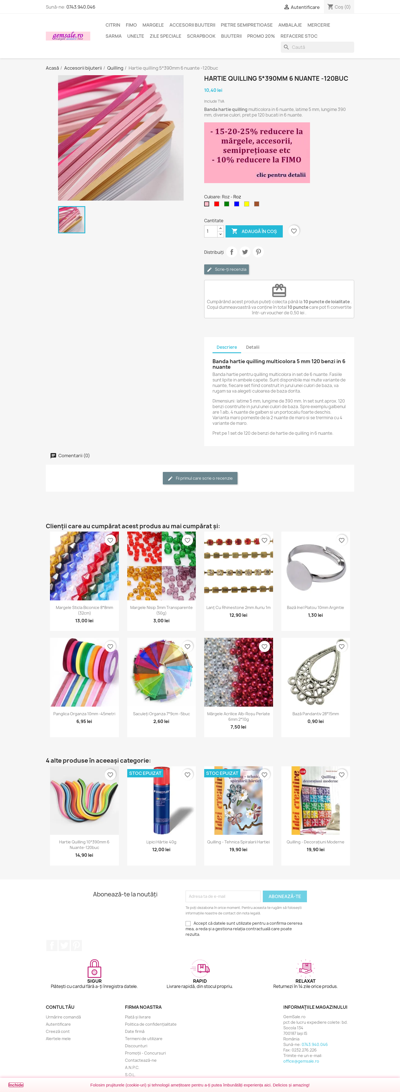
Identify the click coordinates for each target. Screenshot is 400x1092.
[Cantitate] (211, 231)
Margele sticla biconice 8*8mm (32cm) (84, 610)
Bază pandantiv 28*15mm (315, 713)
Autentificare (58, 1024)
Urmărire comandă (63, 1017)
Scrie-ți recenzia (226, 269)
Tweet (245, 251)
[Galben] (247, 205)
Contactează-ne (141, 1060)
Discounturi (136, 1045)
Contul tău (60, 1007)
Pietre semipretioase (247, 25)
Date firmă (134, 1031)
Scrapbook (201, 36)
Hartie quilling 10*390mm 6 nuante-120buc (84, 844)
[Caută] (317, 47)
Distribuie (231, 251)
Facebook (52, 945)
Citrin (113, 25)
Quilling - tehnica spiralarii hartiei (238, 842)
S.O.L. (130, 1074)
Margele (153, 25)
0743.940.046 (80, 7)
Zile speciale (165, 36)
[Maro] (257, 205)
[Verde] (227, 205)
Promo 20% (261, 36)
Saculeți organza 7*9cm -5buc (161, 713)
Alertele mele (58, 1038)
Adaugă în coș (254, 231)
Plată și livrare (138, 1017)
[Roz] (207, 205)
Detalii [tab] (252, 347)
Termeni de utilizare (143, 1038)
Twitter (64, 945)
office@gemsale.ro (301, 1061)
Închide (16, 1085)
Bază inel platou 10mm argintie (315, 607)
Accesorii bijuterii (192, 25)
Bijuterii (231, 36)
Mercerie (319, 25)
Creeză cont (58, 1031)
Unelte (135, 36)
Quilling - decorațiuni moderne (315, 842)
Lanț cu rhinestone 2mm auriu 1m (238, 607)
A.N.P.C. (132, 1067)
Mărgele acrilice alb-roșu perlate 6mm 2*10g (238, 716)
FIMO (131, 25)
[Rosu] (217, 205)
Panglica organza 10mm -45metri (84, 713)
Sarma (114, 36)
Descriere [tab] (227, 347)
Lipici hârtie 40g (161, 842)
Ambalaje (290, 25)
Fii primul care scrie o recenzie (200, 478)
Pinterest (258, 251)
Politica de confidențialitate (151, 1024)
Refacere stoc (299, 36)
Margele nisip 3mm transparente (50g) (161, 610)
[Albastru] (237, 205)
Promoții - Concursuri (145, 1053)
